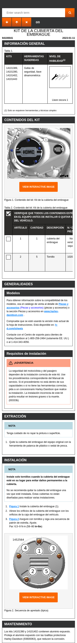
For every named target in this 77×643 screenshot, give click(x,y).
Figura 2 (14, 519)
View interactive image (38, 186)
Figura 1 (14, 506)
